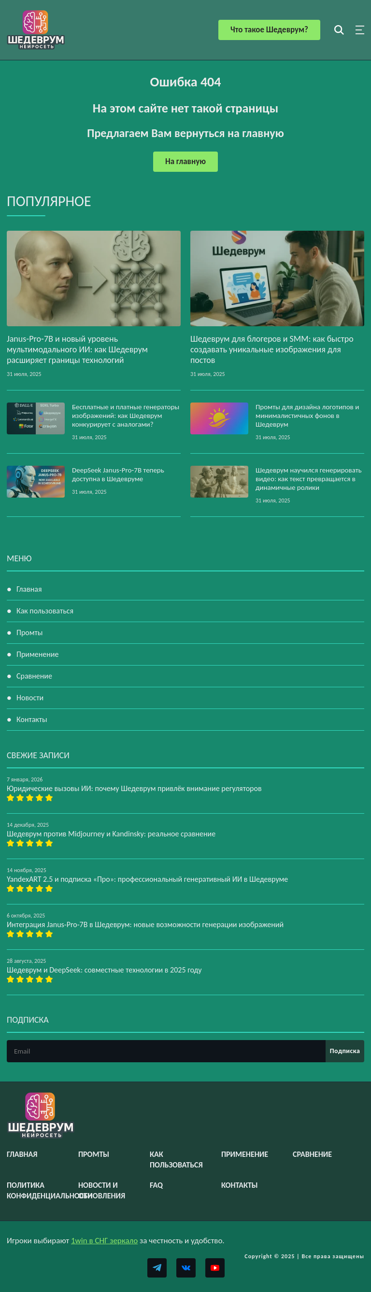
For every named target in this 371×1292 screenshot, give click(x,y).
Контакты (31, 719)
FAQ (156, 1185)
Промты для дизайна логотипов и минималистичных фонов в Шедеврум (307, 416)
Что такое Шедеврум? (269, 30)
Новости (29, 697)
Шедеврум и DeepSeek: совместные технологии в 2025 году (104, 969)
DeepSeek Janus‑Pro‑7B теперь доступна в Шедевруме (118, 474)
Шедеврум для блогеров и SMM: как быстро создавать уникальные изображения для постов (272, 349)
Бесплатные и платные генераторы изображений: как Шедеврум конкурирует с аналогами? (125, 416)
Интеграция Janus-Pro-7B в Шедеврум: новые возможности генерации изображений (145, 924)
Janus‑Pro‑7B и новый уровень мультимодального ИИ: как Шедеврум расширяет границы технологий (77, 349)
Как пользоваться (44, 610)
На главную (185, 161)
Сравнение (34, 676)
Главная (29, 589)
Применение (37, 654)
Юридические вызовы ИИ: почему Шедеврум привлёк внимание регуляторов (134, 788)
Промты (29, 632)
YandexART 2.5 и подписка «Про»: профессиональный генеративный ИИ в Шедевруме (147, 879)
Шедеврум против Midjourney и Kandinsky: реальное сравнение (111, 833)
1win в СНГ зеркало (104, 1241)
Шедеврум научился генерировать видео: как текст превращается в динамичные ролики (309, 479)
